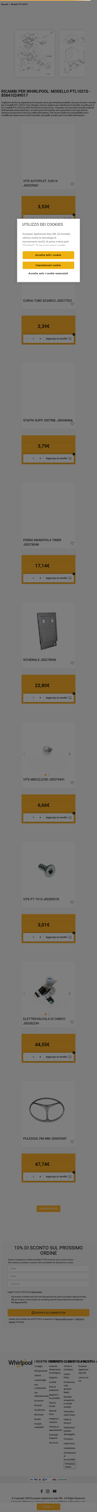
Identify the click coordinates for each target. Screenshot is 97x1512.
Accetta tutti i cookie (48, 255)
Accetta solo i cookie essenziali (48, 273)
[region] (48, 250)
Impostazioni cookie (48, 265)
